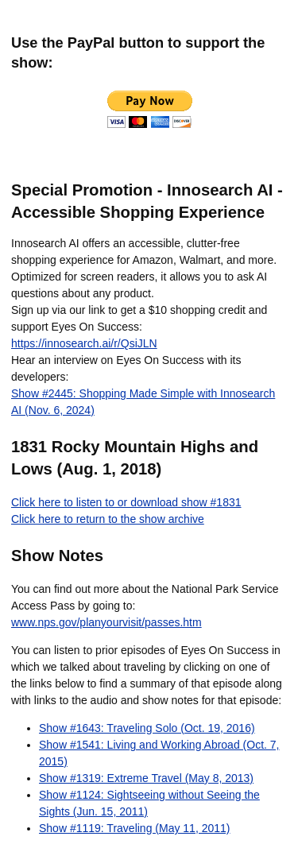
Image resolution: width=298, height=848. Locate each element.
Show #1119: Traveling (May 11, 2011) (134, 828)
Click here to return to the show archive (107, 519)
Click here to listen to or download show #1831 (126, 502)
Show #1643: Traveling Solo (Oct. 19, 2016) (147, 728)
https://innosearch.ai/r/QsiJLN (84, 343)
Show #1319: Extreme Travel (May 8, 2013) (146, 778)
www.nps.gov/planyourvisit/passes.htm (106, 622)
